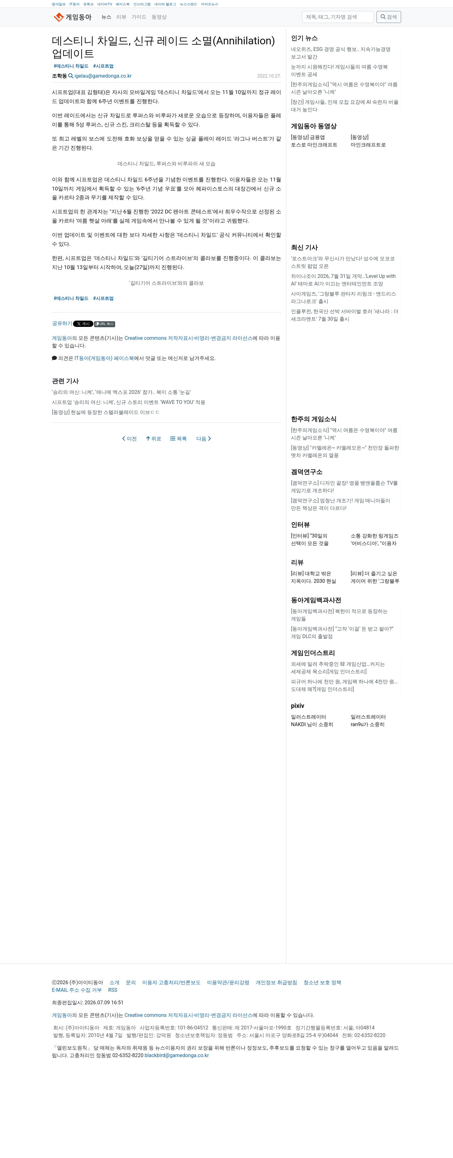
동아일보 (59, 4)
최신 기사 (304, 326)
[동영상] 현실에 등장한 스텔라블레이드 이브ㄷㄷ (106, 491)
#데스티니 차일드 (71, 144)
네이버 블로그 (165, 4)
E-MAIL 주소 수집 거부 (77, 1069)
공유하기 (62, 402)
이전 (129, 517)
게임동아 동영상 (314, 204)
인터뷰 (300, 603)
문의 (131, 1061)
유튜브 (88, 4)
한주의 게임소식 (314, 497)
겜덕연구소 (306, 550)
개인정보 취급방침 (276, 1061)
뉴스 (106, 17)
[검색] (338, 17)
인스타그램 (142, 4)
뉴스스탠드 (188, 4)
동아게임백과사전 (316, 678)
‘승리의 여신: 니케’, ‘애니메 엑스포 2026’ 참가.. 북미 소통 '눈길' (121, 471)
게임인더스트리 (313, 731)
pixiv (297, 784)
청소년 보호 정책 (322, 1061)
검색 (389, 17)
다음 (203, 517)
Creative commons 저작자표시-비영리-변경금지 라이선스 (189, 417)
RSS (112, 1069)
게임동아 (62, 417)
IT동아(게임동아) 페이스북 (104, 437)
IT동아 (75, 4)
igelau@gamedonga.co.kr (103, 154)
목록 (179, 517)
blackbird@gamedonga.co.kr (177, 1134)
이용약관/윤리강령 (228, 1061)
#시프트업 (103, 144)
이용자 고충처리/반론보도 (171, 1061)
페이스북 (123, 4)
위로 (153, 517)
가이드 (139, 17)
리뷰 (121, 17)
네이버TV (104, 4)
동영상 (159, 17)
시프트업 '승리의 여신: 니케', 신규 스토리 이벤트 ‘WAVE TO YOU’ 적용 (128, 481)
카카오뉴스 (209, 4)
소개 (114, 1061)
